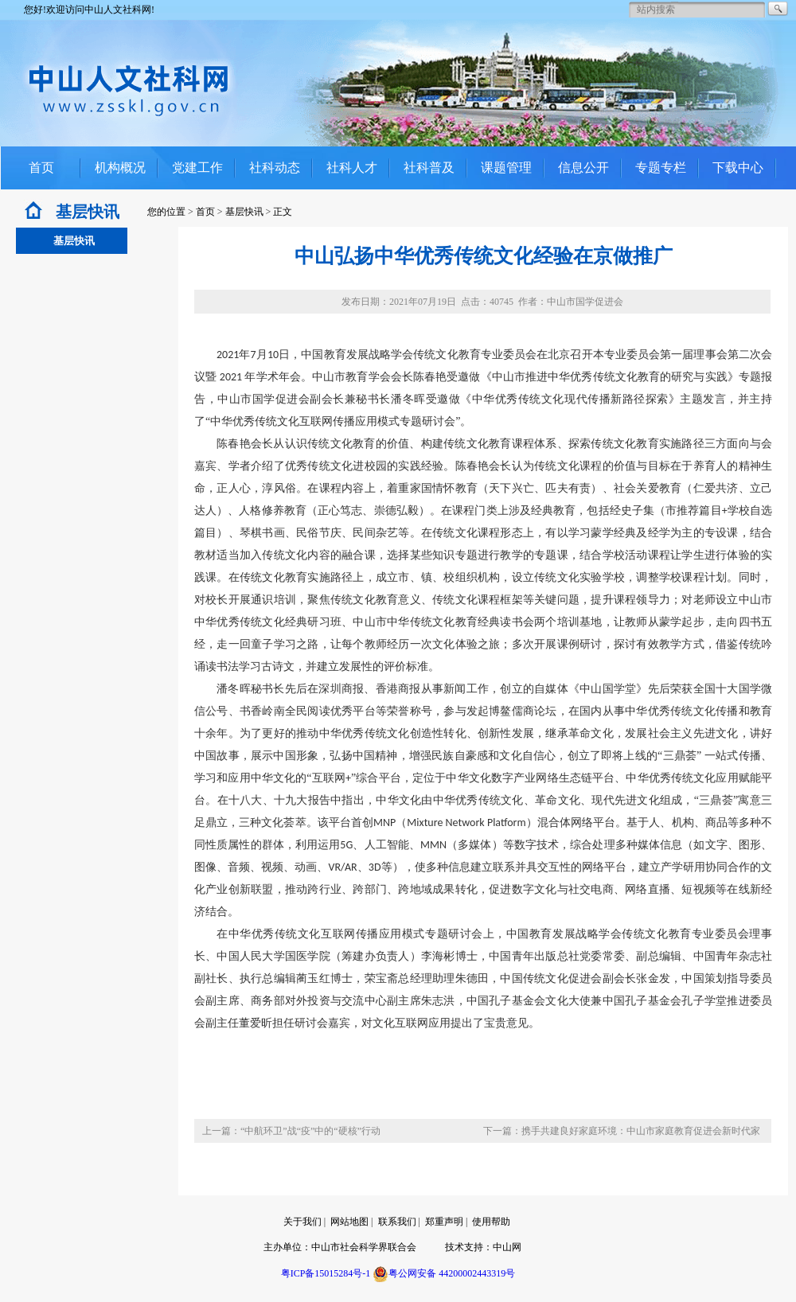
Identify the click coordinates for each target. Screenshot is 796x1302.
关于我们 (302, 1221)
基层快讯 (244, 211)
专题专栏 (660, 167)
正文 (282, 211)
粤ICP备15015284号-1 (326, 1273)
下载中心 (737, 167)
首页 (41, 167)
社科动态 (274, 167)
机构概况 (120, 167)
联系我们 (397, 1221)
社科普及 (429, 167)
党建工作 (197, 167)
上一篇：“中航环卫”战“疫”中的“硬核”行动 (291, 1130)
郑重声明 (444, 1221)
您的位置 (166, 211)
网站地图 (349, 1221)
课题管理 (506, 167)
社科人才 (351, 167)
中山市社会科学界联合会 (363, 1247)
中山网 (507, 1247)
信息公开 (583, 167)
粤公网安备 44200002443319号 (444, 1273)
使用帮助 (491, 1221)
